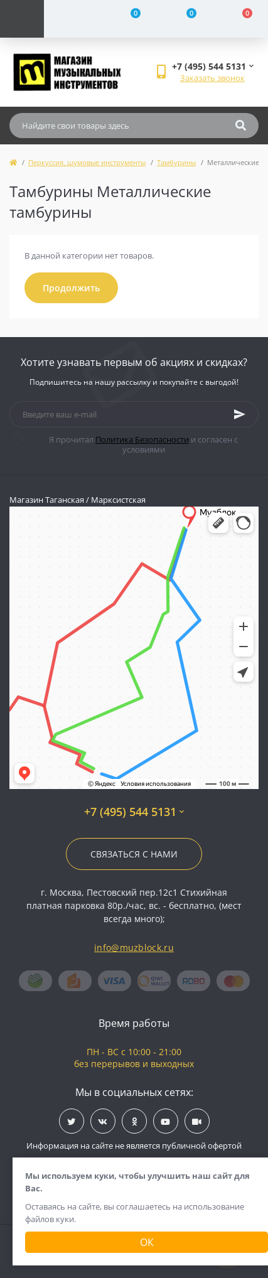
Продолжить (71, 288)
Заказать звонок (212, 77)
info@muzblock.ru (134, 947)
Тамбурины (176, 162)
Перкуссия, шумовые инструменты (87, 162)
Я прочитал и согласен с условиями (133, 444)
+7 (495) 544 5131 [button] (134, 812)
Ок (147, 1242)
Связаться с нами (134, 854)
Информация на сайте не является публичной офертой (134, 1145)
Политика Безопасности (142, 439)
